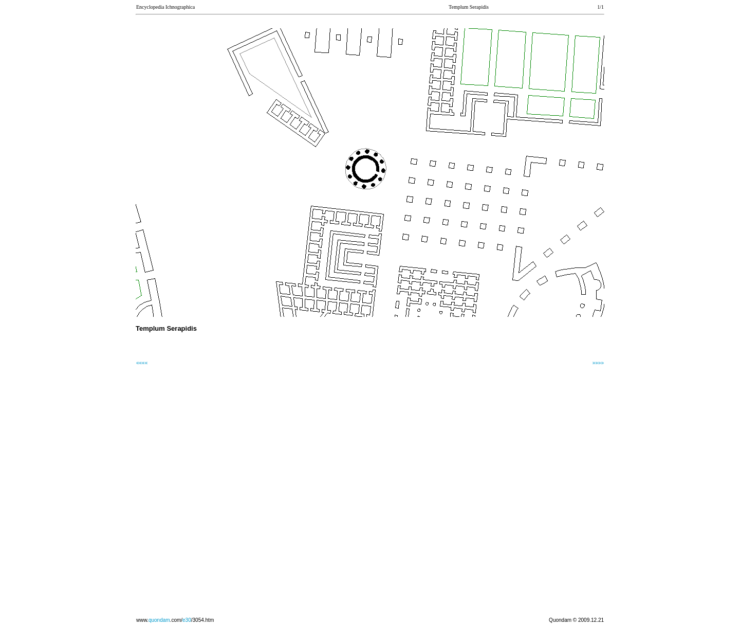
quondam (159, 620)
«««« (141, 363)
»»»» (598, 363)
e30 (186, 620)
